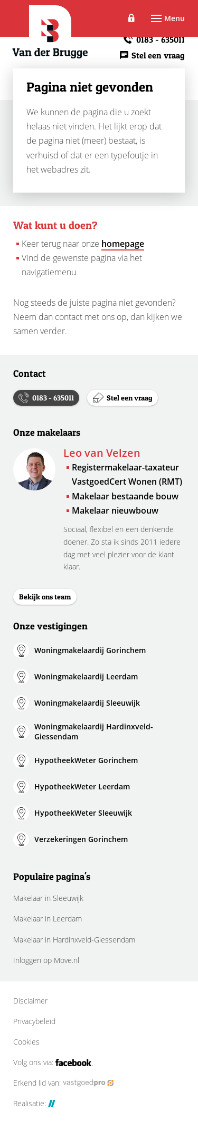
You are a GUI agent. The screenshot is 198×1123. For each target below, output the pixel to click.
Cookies (26, 1042)
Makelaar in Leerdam (47, 919)
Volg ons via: (53, 1062)
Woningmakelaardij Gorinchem (90, 650)
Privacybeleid (34, 1021)
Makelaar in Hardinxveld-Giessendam (74, 940)
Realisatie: (34, 1103)
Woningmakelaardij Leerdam (86, 676)
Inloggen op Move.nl (46, 960)
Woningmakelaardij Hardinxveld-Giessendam (93, 731)
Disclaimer (30, 1001)
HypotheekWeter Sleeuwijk (83, 813)
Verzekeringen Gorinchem (81, 839)
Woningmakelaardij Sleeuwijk (87, 703)
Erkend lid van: (63, 1083)
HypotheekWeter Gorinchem (86, 760)
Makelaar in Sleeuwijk (48, 898)
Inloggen (131, 18)
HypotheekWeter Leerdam (82, 786)
